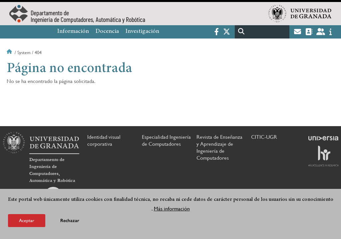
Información (73, 32)
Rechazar (69, 220)
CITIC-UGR (264, 137)
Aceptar (26, 220)
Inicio (10, 52)
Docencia (107, 32)
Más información (172, 208)
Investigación (142, 32)
